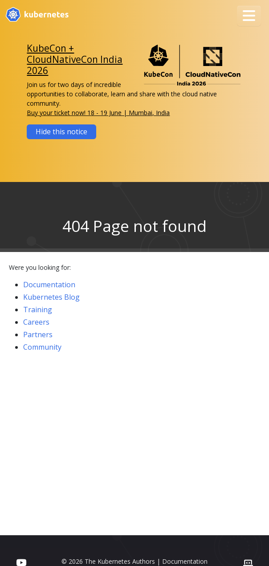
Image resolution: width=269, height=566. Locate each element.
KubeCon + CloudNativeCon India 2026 (74, 59)
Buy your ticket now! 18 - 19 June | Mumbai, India (98, 112)
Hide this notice (61, 131)
